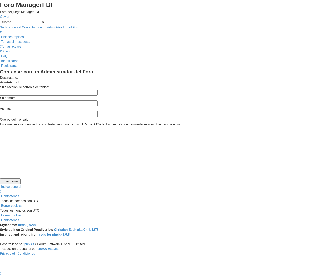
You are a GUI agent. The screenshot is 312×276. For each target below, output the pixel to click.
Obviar (4, 16)
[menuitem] (1, 32)
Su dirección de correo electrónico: (24, 87)
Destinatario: (9, 77)
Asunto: (5, 108)
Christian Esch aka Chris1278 (76, 229)
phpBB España (48, 248)
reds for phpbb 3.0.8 (54, 234)
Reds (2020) (27, 225)
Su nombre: (8, 98)
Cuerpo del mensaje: (14, 119)
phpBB (29, 244)
